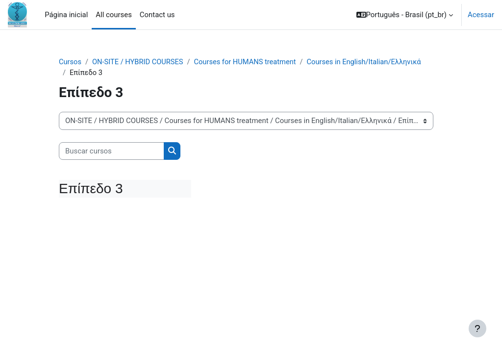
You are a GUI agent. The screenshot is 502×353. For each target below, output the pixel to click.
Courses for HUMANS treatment (248, 62)
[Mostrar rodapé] (477, 328)
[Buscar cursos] (111, 151)
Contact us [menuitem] (157, 14)
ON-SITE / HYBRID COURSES (139, 62)
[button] (405, 14)
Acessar (481, 14)
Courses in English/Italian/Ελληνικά (369, 62)
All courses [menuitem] (114, 14)
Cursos (70, 62)
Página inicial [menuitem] (66, 14)
